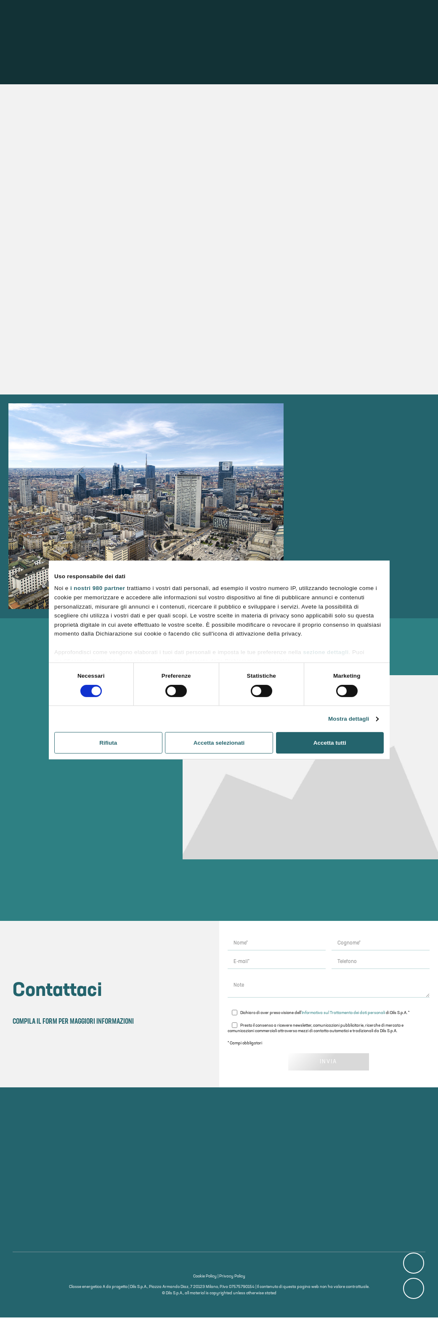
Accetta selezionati (219, 743)
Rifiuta (108, 743)
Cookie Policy (205, 1279)
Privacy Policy (232, 1279)
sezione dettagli (325, 652)
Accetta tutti (329, 743)
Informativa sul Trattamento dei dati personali (343, 1015)
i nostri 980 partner (97, 588)
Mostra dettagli (348, 719)
